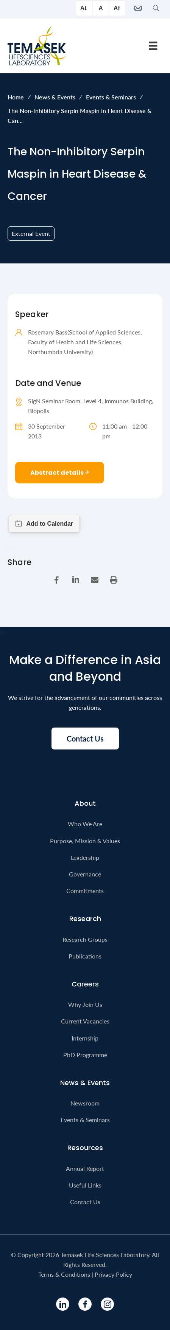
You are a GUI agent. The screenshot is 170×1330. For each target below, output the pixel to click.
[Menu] (152, 45)
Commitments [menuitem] (85, 890)
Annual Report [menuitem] (85, 1168)
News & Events (54, 97)
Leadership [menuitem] (85, 857)
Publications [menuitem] (85, 956)
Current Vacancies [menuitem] (85, 1021)
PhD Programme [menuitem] (85, 1054)
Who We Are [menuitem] (85, 823)
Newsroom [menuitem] (85, 1103)
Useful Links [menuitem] (85, 1185)
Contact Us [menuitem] (85, 1201)
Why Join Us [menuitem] (85, 1004)
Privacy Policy (113, 1274)
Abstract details (59, 472)
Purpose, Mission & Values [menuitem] (85, 840)
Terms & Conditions (64, 1274)
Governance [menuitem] (85, 874)
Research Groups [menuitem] (85, 939)
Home (16, 97)
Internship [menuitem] (85, 1038)
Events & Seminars (111, 97)
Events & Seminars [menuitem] (85, 1119)
